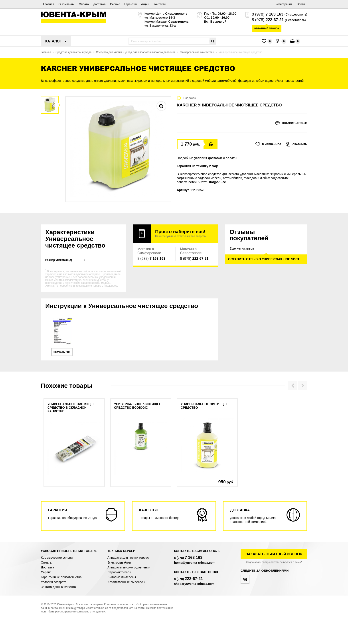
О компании (66, 4)
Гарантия (130, 4)
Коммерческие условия (57, 557)
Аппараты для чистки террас (128, 557)
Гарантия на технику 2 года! (198, 166)
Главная (48, 4)
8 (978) (267, 14)
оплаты (231, 158)
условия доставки (208, 158)
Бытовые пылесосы (121, 577)
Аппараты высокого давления (128, 567)
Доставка (99, 4)
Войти (301, 4)
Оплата (84, 4)
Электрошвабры (119, 562)
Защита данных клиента (58, 587)
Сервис (115, 4)
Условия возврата (54, 582)
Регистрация (284, 4)
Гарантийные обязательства (61, 577)
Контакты (160, 4)
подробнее (217, 182)
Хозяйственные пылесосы (126, 582)
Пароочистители (119, 572)
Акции (145, 4)
